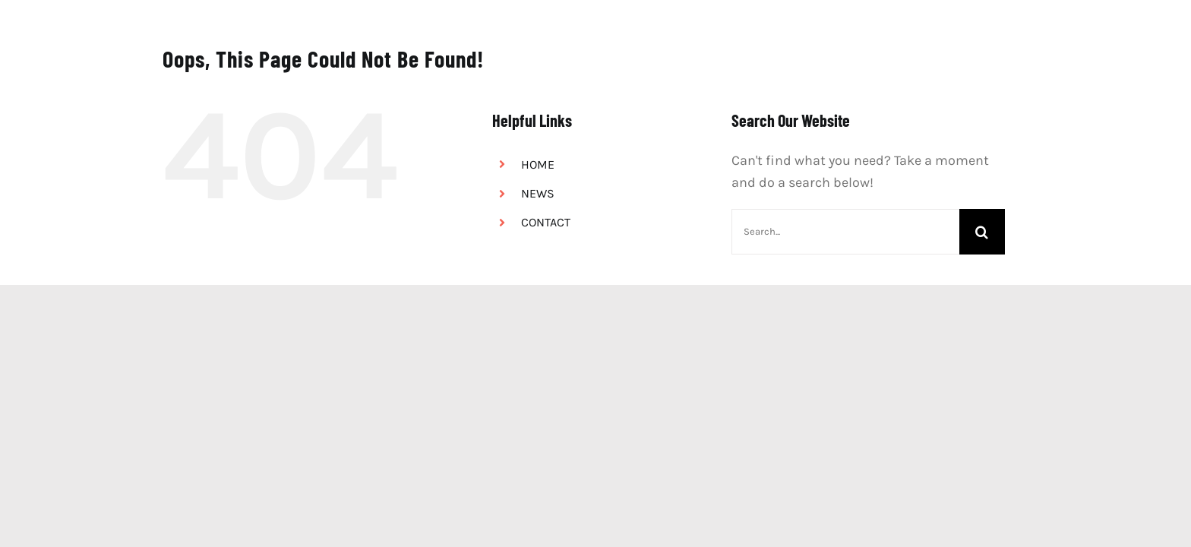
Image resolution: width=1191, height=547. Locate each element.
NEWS (537, 193)
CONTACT (545, 222)
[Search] (982, 232)
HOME (537, 164)
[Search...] (845, 232)
